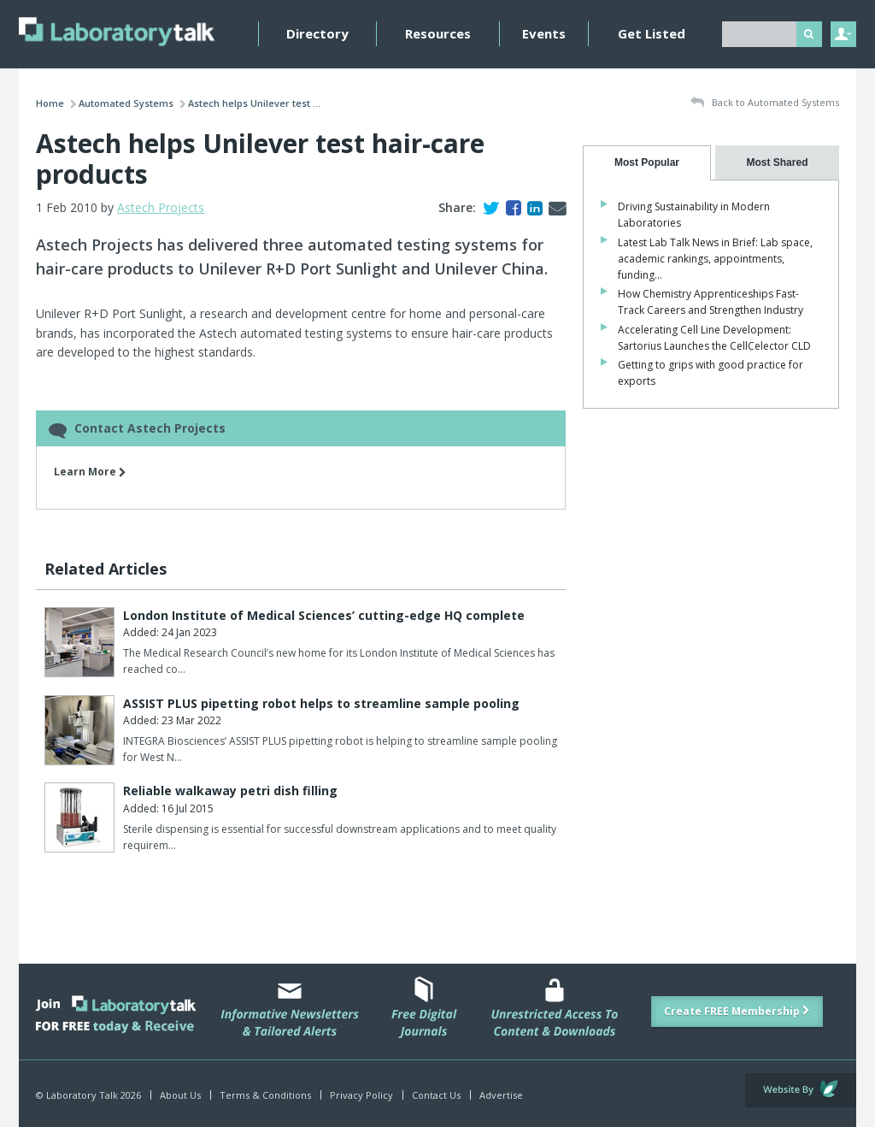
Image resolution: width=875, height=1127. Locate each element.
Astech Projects (160, 207)
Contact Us (436, 1095)
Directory (317, 33)
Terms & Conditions (265, 1095)
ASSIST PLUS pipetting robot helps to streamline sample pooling (321, 703)
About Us (180, 1095)
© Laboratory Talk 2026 (88, 1095)
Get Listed (651, 33)
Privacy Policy (361, 1095)
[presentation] (647, 162)
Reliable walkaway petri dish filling (230, 790)
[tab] (647, 162)
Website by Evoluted (800, 1090)
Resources (438, 33)
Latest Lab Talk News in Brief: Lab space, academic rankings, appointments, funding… (715, 258)
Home (50, 103)
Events (544, 33)
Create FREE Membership (737, 1011)
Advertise (501, 1095)
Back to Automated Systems (764, 103)
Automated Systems (126, 103)
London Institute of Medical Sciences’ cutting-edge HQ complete (324, 615)
